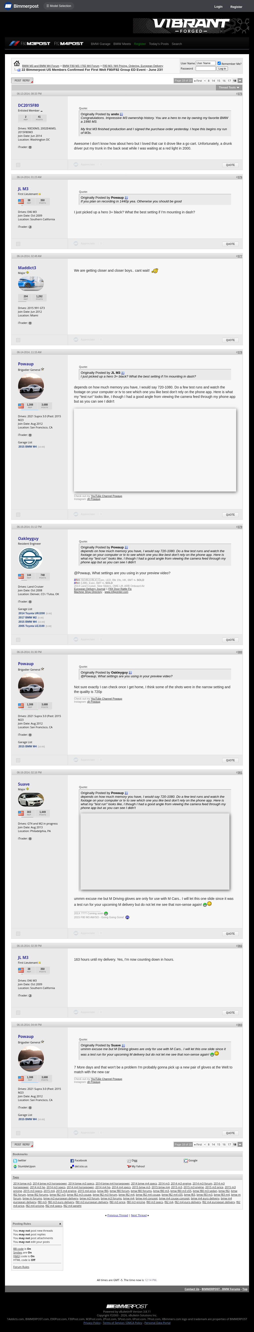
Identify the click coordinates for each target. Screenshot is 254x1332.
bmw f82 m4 (126, 1194)
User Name (188, 63)
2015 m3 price (214, 1187)
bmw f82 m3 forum (105, 1194)
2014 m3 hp (37, 1187)
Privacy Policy (92, 1323)
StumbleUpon (26, 1166)
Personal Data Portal (157, 1323)
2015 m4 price (87, 1191)
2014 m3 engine (181, 1183)
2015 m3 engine (194, 1187)
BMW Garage (100, 44)
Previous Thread (117, 1215)
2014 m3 (163, 1183)
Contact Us (192, 1289)
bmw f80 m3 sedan (205, 1191)
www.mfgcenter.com (116, 591)
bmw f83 (189, 1194)
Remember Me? (230, 64)
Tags (16, 1177)
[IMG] (16, 1256)
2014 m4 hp (102, 1187)
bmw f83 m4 (222, 1194)
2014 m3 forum (202, 1183)
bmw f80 (102, 1191)
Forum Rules (21, 1267)
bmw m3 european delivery (60, 1198)
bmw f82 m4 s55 (172, 1194)
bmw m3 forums (111, 1198)
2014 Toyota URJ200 (31, 613)
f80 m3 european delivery (92, 1202)
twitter (22, 1160)
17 (229, 80)
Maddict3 (27, 267)
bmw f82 (224, 1191)
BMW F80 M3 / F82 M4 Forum (81, 65)
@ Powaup (93, 498)
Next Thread (139, 1215)
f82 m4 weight (73, 1206)
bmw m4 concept (147, 1198)
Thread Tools (227, 87)
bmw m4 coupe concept (174, 1198)
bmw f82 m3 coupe (79, 1194)
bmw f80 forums (141, 1191)
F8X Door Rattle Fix (120, 588)
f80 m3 (42, 1202)
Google (193, 1160)
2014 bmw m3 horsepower (50, 1183)
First (198, 80)
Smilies (17, 1252)
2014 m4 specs (121, 1187)
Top (244, 1289)
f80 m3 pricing (136, 1202)
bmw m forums (32, 1198)
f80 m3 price (118, 1202)
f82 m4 (168, 1202)
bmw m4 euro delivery (205, 1198)
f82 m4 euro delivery (188, 1202)
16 (224, 80)
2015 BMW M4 (27, 446)
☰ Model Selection (58, 6)
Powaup (25, 364)
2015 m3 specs (32, 1191)
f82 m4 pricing (35, 1206)
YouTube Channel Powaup (106, 496)
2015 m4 (49, 1191)
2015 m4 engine (66, 1191)
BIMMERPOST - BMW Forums (221, 1289)
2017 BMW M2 (27, 617)
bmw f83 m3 (204, 1194)
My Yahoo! (138, 1166)
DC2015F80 (28, 105)
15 (218, 80)
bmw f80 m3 (161, 1191)
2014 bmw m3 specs (81, 1183)
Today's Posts (159, 44)
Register (236, 7)
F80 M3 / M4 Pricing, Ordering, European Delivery (133, 65)
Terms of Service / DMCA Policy (122, 1323)
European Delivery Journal (89, 588)
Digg (134, 1160)
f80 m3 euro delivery (61, 1202)
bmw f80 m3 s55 (180, 1191)
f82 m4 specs (53, 1206)
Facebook (81, 1160)
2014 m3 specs (56, 1187)
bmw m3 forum (89, 1198)
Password (187, 68)
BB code (18, 1249)
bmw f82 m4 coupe (148, 1194)
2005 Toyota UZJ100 (31, 625)
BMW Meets (122, 44)
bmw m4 (128, 1198)
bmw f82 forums (37, 1194)
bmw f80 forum (119, 1191)
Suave (24, 784)
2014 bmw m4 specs (144, 1183)
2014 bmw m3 (22, 1183)
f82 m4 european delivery (218, 1202)
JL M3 (23, 188)
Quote (230, 165)
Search (177, 44)
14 (213, 80)
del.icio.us (81, 1166)
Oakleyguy (28, 538)
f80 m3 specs (154, 1202)
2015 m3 (176, 1187)
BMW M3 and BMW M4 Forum (40, 65)
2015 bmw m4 (161, 1187)
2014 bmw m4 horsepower (112, 1183)
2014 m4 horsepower (80, 1187)
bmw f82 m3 (57, 1194)
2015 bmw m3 (141, 1187)
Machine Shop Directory (88, 591)
